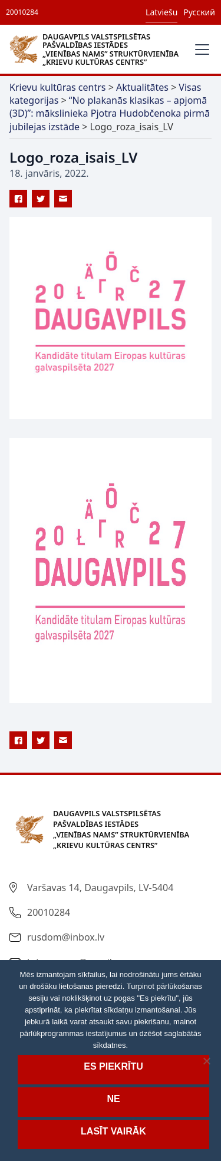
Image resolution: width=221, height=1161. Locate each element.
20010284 (22, 12)
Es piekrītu (113, 1066)
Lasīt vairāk (113, 1131)
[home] (96, 48)
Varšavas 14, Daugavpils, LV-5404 (100, 887)
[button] (200, 49)
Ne (113, 1099)
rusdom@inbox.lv (65, 937)
